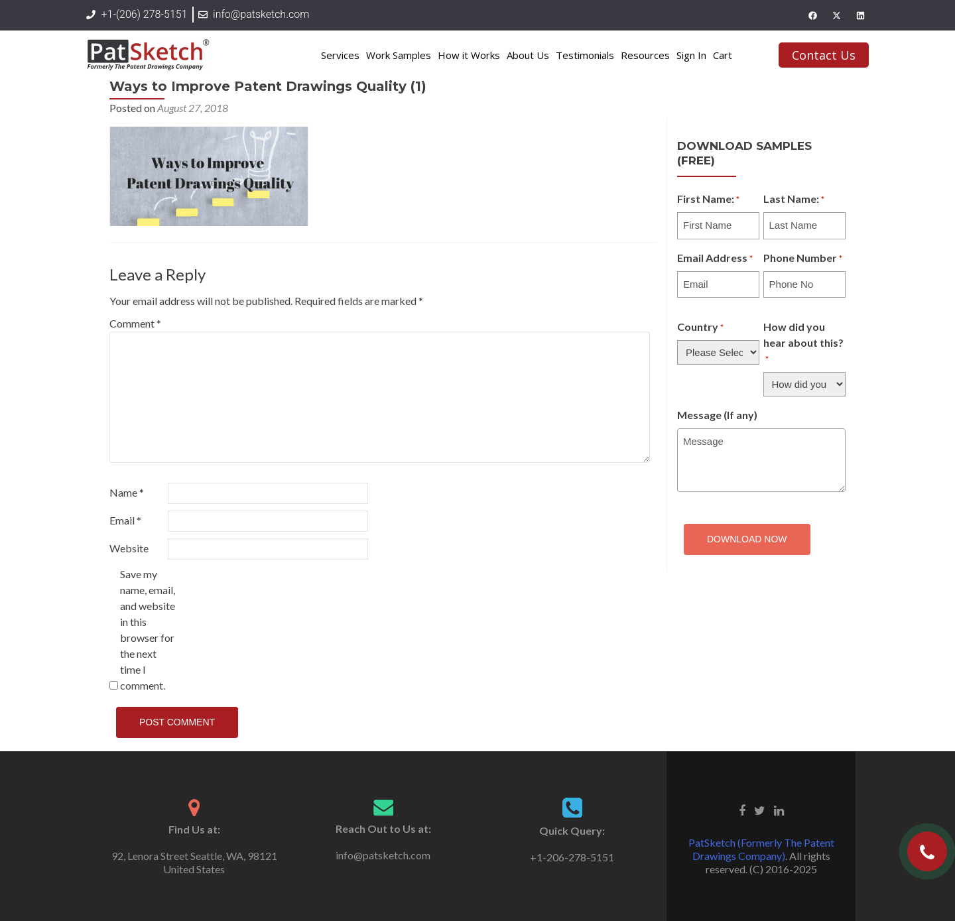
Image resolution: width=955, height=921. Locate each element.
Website (129, 548)
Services (340, 55)
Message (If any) (717, 414)
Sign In (691, 55)
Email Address (715, 258)
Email (125, 520)
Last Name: (793, 199)
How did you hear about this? (803, 343)
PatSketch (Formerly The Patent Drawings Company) (761, 849)
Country (700, 327)
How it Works (469, 55)
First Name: (708, 199)
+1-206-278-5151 (572, 857)
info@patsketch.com (383, 855)
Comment (135, 323)
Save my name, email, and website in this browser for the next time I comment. (147, 630)
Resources (645, 55)
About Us (528, 55)
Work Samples (398, 55)
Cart (722, 55)
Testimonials (585, 55)
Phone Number (802, 258)
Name (126, 492)
